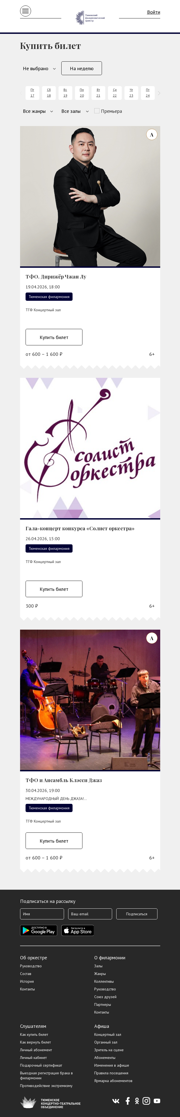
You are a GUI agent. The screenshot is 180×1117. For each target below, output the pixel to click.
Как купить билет (34, 1034)
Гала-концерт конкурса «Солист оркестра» (80, 528)
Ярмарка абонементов (113, 1080)
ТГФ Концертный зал (43, 309)
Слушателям (33, 1026)
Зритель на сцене (109, 1049)
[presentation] (22, 93)
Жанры (100, 973)
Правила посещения (111, 1072)
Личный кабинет (33, 1057)
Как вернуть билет (35, 1042)
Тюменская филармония (49, 296)
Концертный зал (107, 1034)
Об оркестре (33, 957)
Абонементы (104, 1057)
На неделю (81, 68)
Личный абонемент (36, 1049)
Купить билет (54, 337)
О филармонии (109, 957)
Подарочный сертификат (41, 1065)
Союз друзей (105, 996)
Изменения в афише (111, 1065)
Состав (25, 973)
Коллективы (104, 981)
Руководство (31, 965)
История (27, 981)
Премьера (111, 111)
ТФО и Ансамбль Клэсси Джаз (64, 780)
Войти (153, 12)
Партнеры (102, 1004)
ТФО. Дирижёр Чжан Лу (56, 276)
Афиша (101, 1026)
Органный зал (105, 1042)
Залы (98, 965)
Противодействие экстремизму (46, 1085)
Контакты (27, 989)
